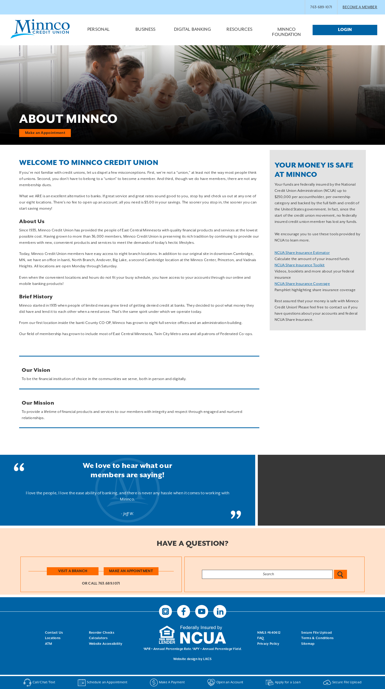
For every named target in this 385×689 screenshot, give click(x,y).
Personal (98, 33)
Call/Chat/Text (39, 682)
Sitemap (307, 644)
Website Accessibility (106, 644)
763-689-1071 (321, 7)
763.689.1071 (109, 583)
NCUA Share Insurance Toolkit (300, 265)
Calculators (98, 638)
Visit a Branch (72, 571)
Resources (239, 33)
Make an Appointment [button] (45, 133)
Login (345, 29)
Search (340, 574)
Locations (53, 638)
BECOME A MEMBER (360, 7)
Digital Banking (192, 33)
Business (145, 33)
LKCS (207, 659)
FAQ (260, 638)
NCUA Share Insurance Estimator (302, 253)
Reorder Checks (101, 632)
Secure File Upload (316, 632)
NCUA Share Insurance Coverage (302, 284)
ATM (48, 644)
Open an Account (225, 682)
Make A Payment (167, 682)
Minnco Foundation (286, 32)
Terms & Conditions (317, 638)
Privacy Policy (268, 644)
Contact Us (54, 632)
